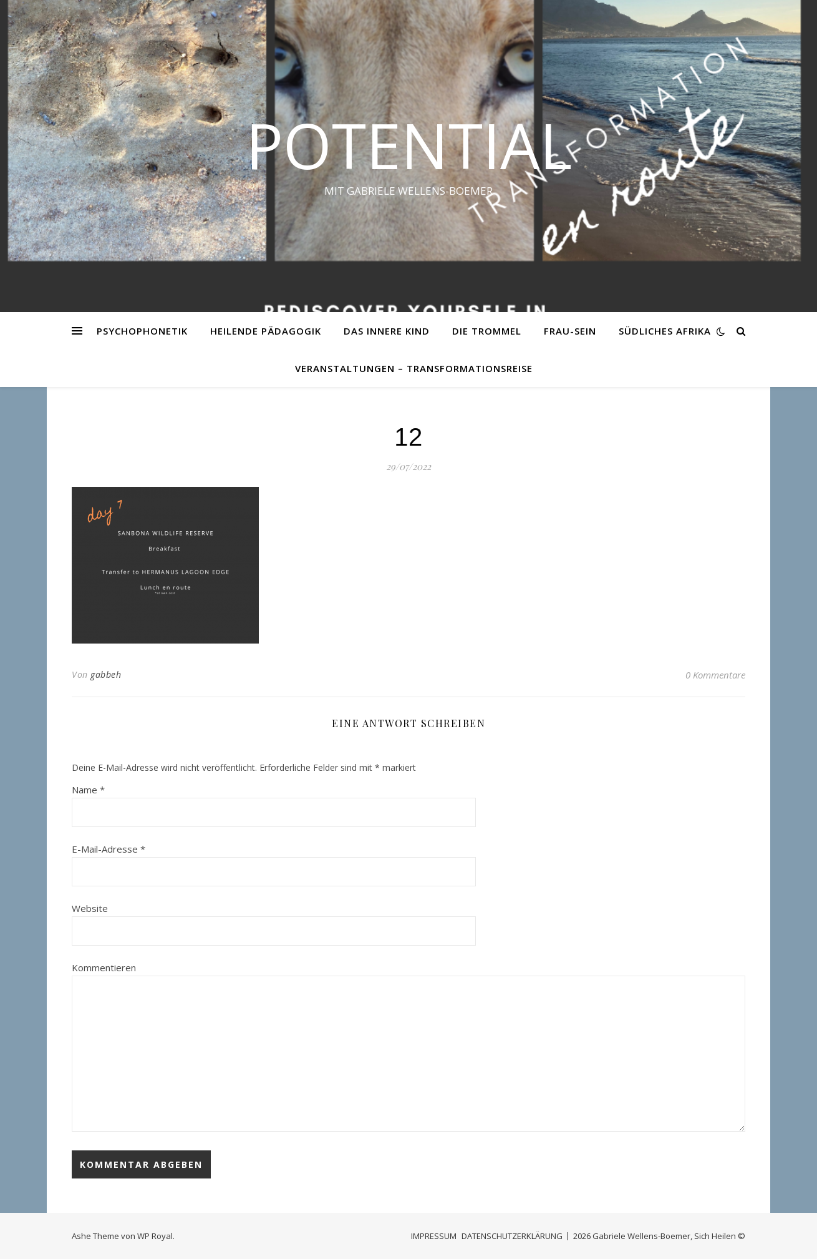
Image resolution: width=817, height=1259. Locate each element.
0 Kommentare (715, 675)
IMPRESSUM (434, 1236)
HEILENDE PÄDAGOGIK (265, 331)
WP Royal (155, 1236)
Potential (409, 145)
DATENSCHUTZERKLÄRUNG (512, 1236)
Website (90, 908)
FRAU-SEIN (570, 331)
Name (88, 789)
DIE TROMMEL (486, 331)
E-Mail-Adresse (108, 849)
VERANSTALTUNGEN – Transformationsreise (414, 368)
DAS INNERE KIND (387, 331)
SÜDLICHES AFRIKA (665, 331)
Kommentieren (104, 967)
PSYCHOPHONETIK (142, 331)
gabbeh (105, 674)
